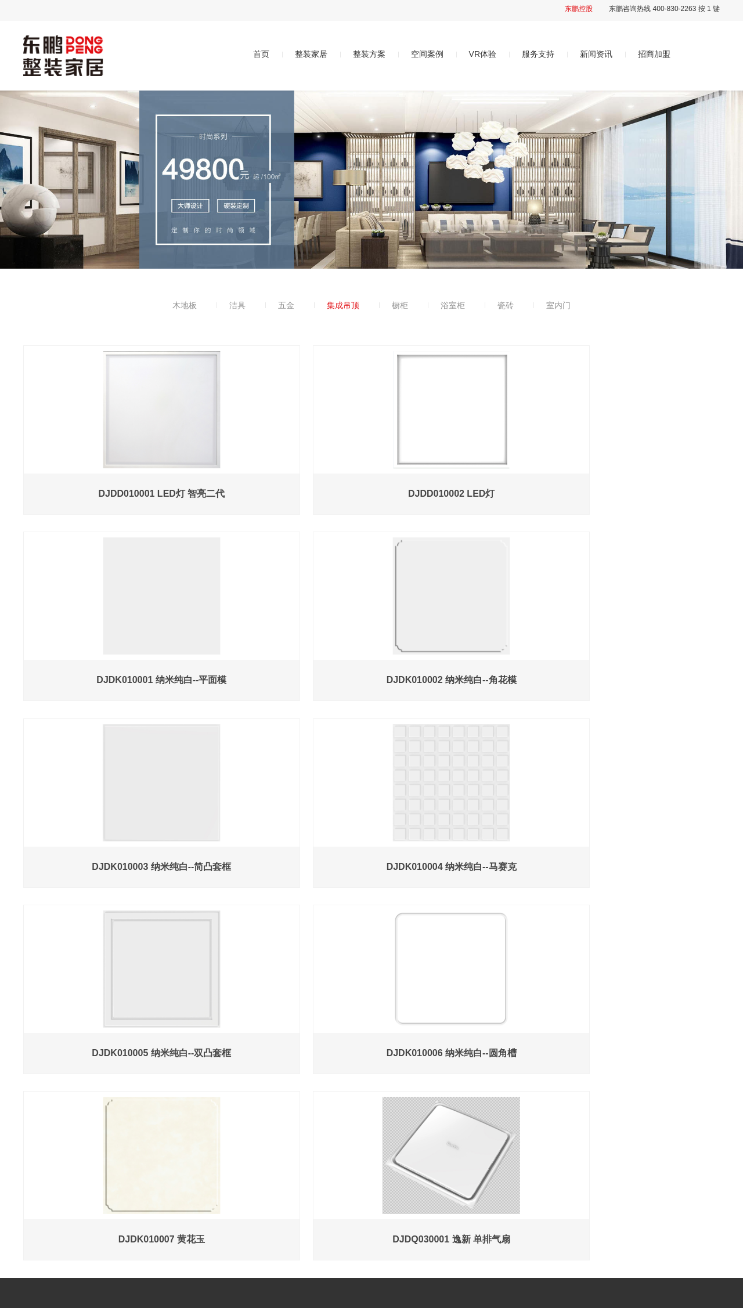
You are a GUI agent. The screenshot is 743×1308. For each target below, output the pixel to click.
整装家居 (311, 54)
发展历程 (198, 1205)
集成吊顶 (343, 305)
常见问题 (537, 1183)
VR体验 (482, 54)
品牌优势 (198, 1183)
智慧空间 (424, 1162)
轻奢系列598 (317, 1183)
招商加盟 (654, 54)
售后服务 (537, 1162)
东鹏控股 (579, 9)
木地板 (184, 305)
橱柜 (400, 305)
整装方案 (369, 54)
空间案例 (427, 54)
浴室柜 (453, 305)
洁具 (237, 305)
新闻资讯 (596, 54)
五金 (286, 305)
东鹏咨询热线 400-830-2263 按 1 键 (664, 9)
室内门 (558, 305)
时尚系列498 (317, 1162)
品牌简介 (198, 1162)
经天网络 (270, 1294)
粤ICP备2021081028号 (179, 1294)
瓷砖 (505, 305)
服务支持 (538, 54)
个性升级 (311, 1205)
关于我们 (199, 1138)
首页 (261, 54)
